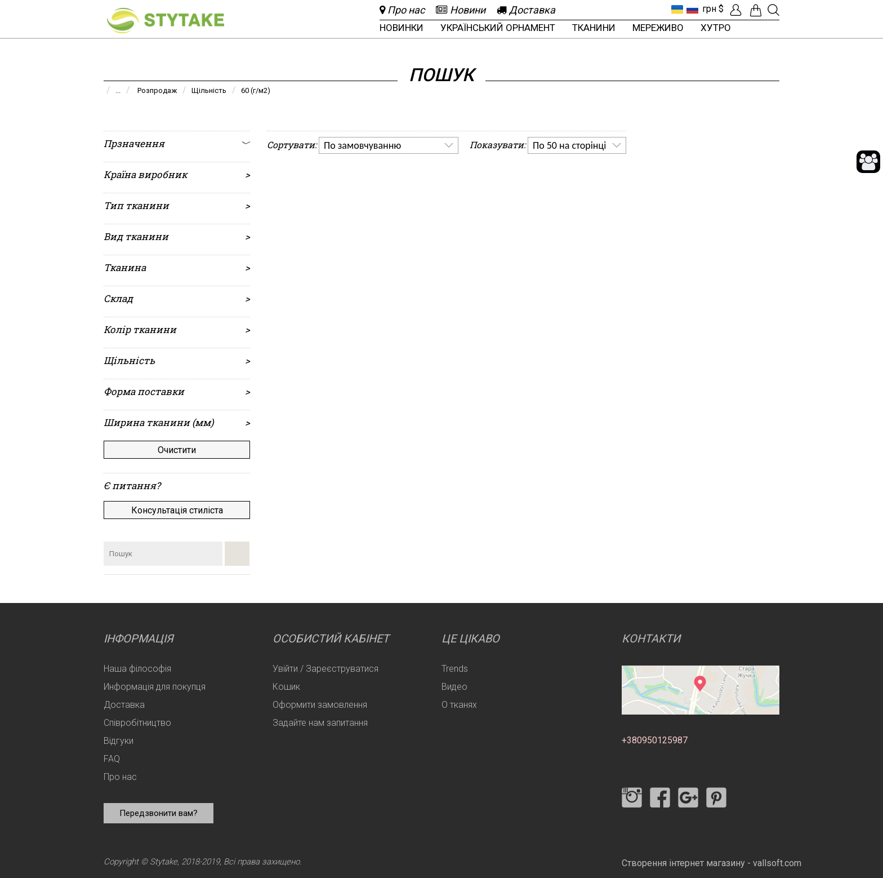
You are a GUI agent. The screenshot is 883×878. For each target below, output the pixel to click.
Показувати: (497, 144)
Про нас (120, 776)
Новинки (401, 27)
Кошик (286, 686)
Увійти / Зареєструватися (325, 668)
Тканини (594, 27)
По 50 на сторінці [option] (569, 145)
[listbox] (388, 145)
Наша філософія (137, 668)
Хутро (716, 27)
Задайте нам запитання (320, 722)
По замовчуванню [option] (362, 145)
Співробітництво (137, 722)
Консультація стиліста (177, 510)
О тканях (459, 704)
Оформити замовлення (320, 704)
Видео (454, 686)
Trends (455, 668)
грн (709, 8)
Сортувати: (291, 144)
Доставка (124, 704)
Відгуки (118, 740)
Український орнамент (497, 27)
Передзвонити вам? (158, 813)
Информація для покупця (155, 686)
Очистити (177, 450)
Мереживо (658, 27)
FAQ (112, 758)
